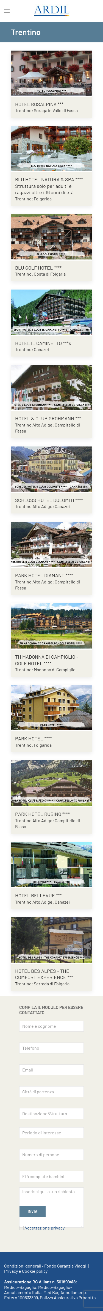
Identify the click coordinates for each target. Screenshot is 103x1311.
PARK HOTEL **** (33, 738)
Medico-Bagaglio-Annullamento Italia (38, 1289)
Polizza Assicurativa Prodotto (68, 1297)
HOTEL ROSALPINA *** (39, 104)
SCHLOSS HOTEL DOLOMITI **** (49, 500)
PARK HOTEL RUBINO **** (42, 814)
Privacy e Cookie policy (26, 1271)
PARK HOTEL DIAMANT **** (44, 575)
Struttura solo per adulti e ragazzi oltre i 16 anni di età (44, 189)
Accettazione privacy (44, 1227)
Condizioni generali (22, 1265)
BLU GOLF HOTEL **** (38, 268)
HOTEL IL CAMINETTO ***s (43, 343)
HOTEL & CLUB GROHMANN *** (48, 418)
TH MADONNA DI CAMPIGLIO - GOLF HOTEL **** (46, 660)
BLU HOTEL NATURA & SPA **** (49, 179)
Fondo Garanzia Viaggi (65, 1265)
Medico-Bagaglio (20, 1287)
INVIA (32, 1211)
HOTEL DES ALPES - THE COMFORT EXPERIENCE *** (44, 974)
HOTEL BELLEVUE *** (38, 895)
